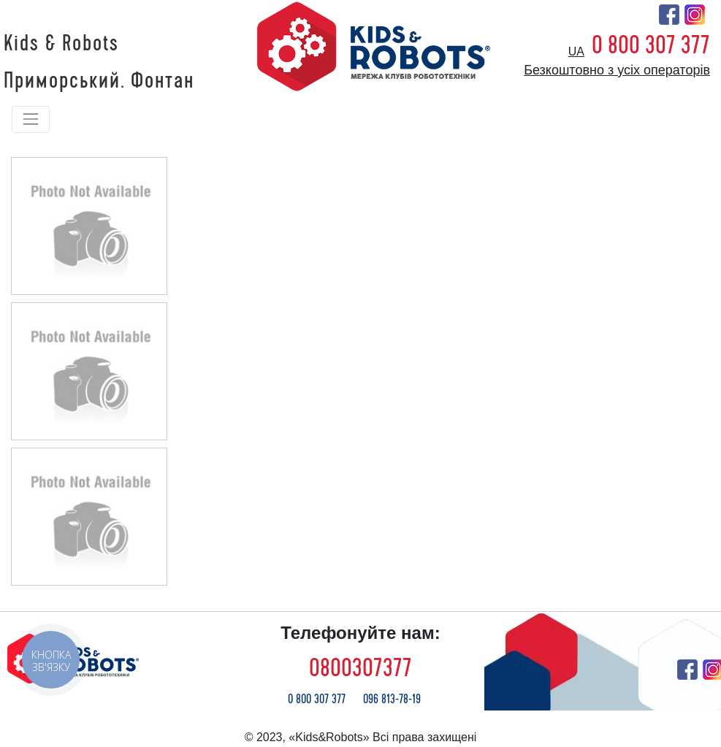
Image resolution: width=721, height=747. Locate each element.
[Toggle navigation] (31, 119)
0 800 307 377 (651, 45)
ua (576, 51)
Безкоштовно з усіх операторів (617, 70)
